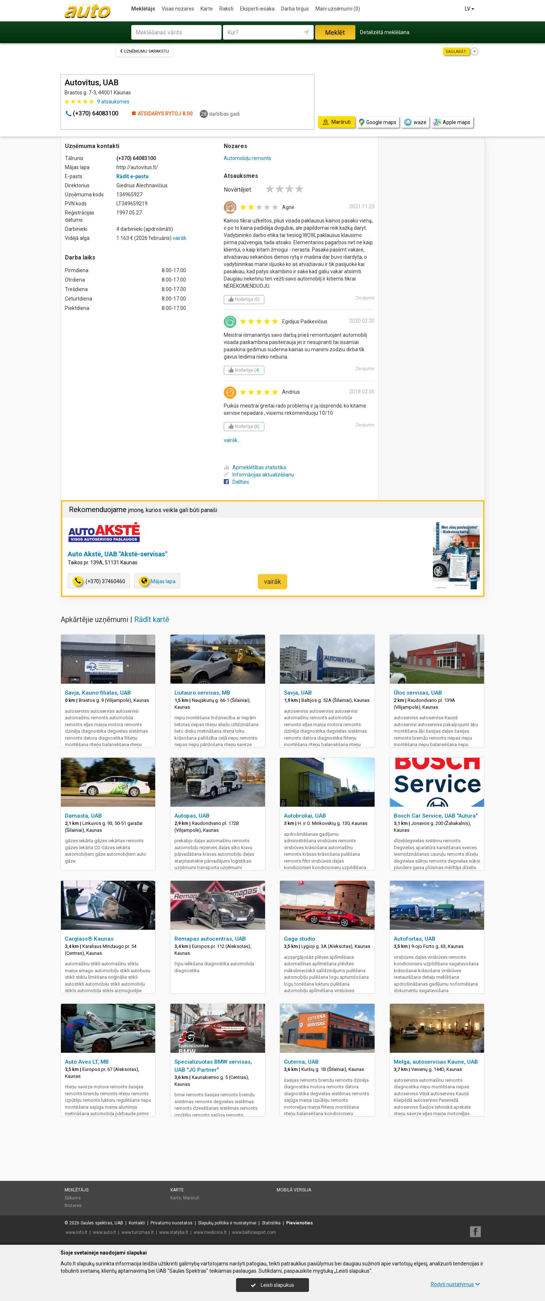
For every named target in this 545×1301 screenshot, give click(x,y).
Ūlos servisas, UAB (418, 693)
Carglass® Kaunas (89, 939)
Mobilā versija (294, 1189)
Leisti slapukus (272, 1285)
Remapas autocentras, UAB (210, 939)
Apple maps (451, 122)
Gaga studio (299, 939)
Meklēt (335, 32)
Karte (207, 9)
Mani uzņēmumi (337, 9)
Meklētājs (143, 9)
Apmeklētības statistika (255, 467)
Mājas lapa (157, 581)
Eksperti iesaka (257, 9)
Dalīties (236, 482)
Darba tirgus (295, 9)
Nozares (73, 1205)
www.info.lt (76, 1232)
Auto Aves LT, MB (87, 1062)
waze (414, 122)
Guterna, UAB (301, 1062)
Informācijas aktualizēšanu (259, 475)
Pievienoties (299, 1223)
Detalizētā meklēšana (384, 32)
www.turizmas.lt (137, 1232)
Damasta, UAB (83, 816)
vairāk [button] (272, 581)
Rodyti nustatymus (455, 1284)
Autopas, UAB (192, 816)
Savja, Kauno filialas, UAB (98, 693)
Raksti (226, 9)
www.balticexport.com (254, 1232)
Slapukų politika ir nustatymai (227, 1223)
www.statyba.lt (173, 1232)
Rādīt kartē (151, 619)
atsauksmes (113, 102)
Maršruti (191, 1197)
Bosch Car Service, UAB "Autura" (436, 816)
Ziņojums (365, 297)
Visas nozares (178, 9)
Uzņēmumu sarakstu (144, 51)
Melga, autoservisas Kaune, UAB (436, 1062)
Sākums (73, 1197)
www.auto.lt (104, 1232)
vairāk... (232, 440)
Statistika (271, 1223)
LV (470, 9)
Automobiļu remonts (247, 158)
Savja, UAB (298, 693)
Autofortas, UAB (414, 939)
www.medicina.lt (210, 1232)
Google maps (377, 122)
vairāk (179, 238)
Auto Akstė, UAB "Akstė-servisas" (117, 554)
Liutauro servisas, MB (202, 693)
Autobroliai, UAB (305, 816)
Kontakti (137, 1223)
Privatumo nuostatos (171, 1223)
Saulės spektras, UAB (101, 1223)
